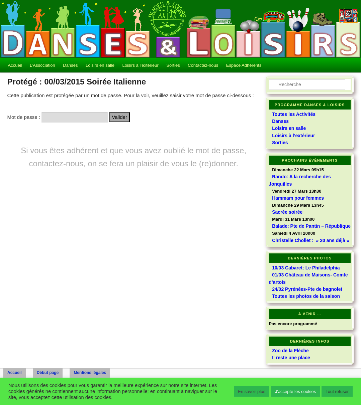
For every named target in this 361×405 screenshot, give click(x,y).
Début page (48, 372)
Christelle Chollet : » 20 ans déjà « (311, 240)
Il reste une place (291, 357)
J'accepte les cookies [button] (295, 391)
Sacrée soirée (287, 212)
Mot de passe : (57, 117)
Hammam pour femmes (298, 198)
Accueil (15, 65)
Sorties (173, 65)
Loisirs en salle (100, 65)
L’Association (42, 65)
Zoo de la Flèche (290, 350)
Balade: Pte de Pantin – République (311, 226)
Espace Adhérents (244, 65)
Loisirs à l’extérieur (140, 65)
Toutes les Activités (293, 114)
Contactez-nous (203, 65)
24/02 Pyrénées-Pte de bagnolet (307, 289)
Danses (70, 65)
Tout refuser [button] (337, 391)
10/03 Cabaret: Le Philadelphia (306, 267)
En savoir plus (251, 391)
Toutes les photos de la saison (306, 296)
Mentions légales (90, 372)
